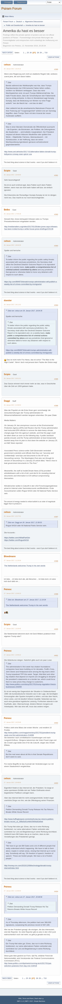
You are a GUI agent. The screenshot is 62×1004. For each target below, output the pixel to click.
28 (38, 53)
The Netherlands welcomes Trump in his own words (24, 566)
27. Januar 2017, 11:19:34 (12, 560)
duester (8, 300)
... (26, 53)
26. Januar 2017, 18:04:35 (12, 245)
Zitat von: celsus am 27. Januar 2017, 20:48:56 (25, 897)
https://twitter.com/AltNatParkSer (17, 538)
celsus (7, 64)
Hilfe (19, 998)
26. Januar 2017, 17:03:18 (12, 214)
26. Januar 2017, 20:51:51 (12, 378)
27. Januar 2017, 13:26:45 (12, 628)
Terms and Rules (28, 998)
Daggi (7, 401)
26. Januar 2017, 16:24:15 (12, 69)
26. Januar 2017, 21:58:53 (12, 405)
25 (28, 53)
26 (31, 53)
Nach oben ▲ (39, 998)
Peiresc (8, 589)
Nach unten (7, 52)
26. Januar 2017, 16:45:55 (12, 175)
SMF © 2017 (29, 1001)
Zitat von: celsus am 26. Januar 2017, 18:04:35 (25, 311)
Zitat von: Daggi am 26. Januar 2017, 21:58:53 (25, 522)
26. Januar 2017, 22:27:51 (12, 516)
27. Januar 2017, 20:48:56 (12, 782)
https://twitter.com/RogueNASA (16, 540)
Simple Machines (39, 1001)
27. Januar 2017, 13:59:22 (12, 655)
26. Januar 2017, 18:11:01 (12, 304)
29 (41, 53)
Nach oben (6, 978)
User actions (53, 57)
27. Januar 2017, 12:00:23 (12, 593)
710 (45, 53)
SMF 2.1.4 (20, 1001)
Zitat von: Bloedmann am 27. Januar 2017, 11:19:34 (27, 600)
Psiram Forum (11, 8)
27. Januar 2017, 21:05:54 (12, 891)
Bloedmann (10, 556)
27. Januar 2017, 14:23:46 (12, 722)
